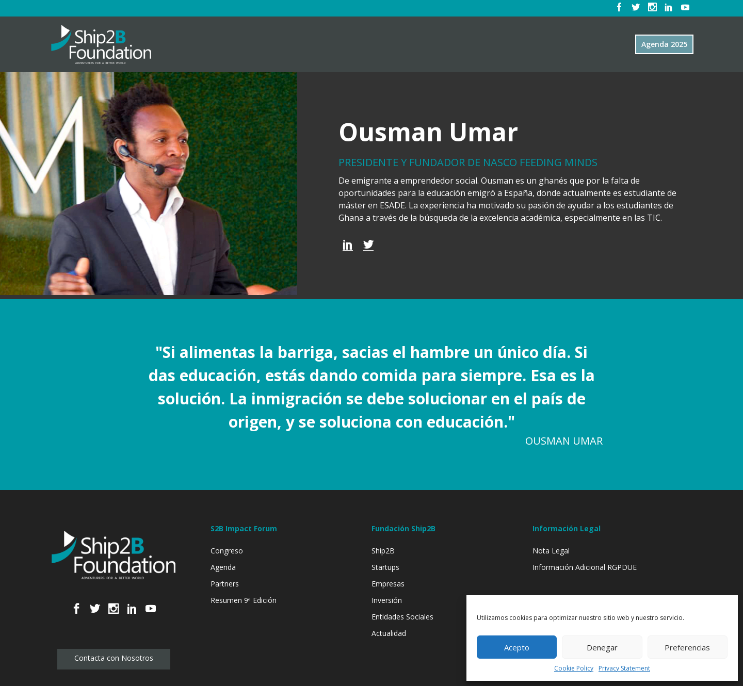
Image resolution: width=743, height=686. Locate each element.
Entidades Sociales (402, 617)
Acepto (516, 647)
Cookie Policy (573, 668)
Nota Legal (551, 551)
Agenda (223, 567)
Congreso (227, 551)
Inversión (387, 600)
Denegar (602, 647)
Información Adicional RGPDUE (584, 567)
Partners (225, 584)
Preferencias (687, 647)
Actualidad (389, 633)
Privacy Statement (624, 668)
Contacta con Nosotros (113, 658)
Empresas (388, 584)
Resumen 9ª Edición (244, 600)
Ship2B (383, 551)
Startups (385, 567)
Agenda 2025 (664, 44)
